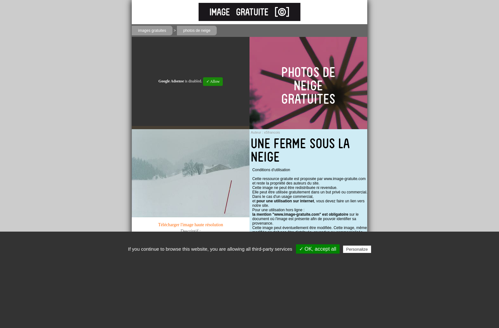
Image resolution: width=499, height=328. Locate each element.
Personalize (357, 249)
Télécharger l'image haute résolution (190, 224)
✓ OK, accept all (317, 249)
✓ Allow (213, 81)
